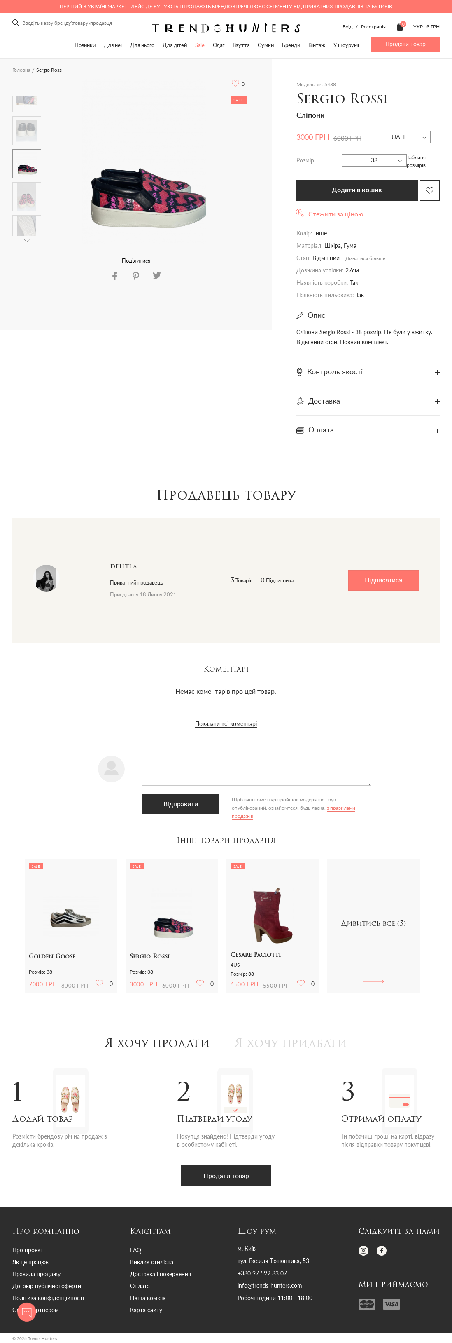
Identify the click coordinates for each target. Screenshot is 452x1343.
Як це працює (30, 1262)
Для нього (142, 45)
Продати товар (405, 43)
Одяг (218, 45)
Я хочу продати (157, 1044)
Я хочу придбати (291, 1044)
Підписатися (383, 580)
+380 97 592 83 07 (262, 1273)
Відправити (180, 804)
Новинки (85, 45)
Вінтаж (316, 45)
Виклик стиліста (151, 1262)
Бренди (291, 45)
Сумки (266, 45)
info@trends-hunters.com (270, 1286)
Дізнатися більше (365, 258)
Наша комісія (147, 1297)
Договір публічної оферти (46, 1285)
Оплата (140, 1285)
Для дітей (175, 45)
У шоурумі (346, 45)
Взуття (241, 45)
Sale (200, 45)
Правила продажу (36, 1273)
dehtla (123, 566)
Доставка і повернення (160, 1273)
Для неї (113, 45)
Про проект (27, 1250)
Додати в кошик (357, 190)
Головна (21, 70)
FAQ (135, 1250)
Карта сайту (146, 1309)
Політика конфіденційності (48, 1297)
